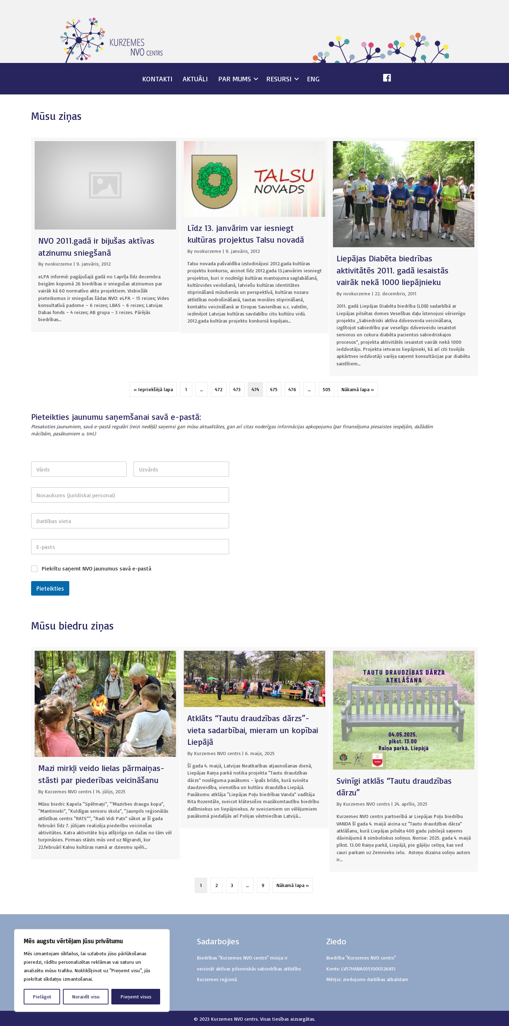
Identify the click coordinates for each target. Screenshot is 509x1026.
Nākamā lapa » (357, 389)
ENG (313, 78)
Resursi (279, 78)
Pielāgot (42, 996)
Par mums (234, 78)
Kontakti (157, 78)
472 (218, 389)
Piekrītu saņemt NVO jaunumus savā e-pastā (96, 568)
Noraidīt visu (86, 996)
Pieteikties (50, 588)
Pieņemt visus (136, 996)
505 (326, 389)
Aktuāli (195, 78)
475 (273, 389)
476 (292, 389)
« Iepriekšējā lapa (153, 389)
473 (237, 389)
